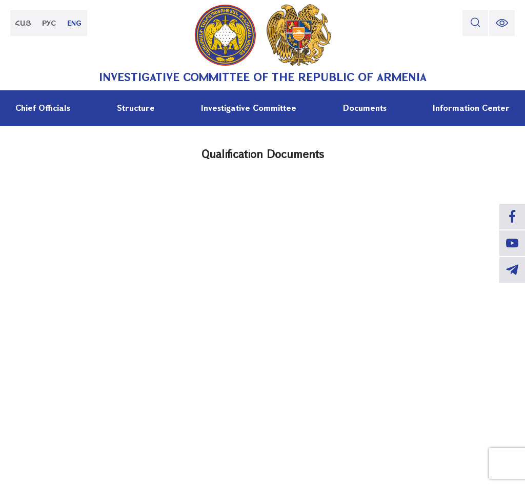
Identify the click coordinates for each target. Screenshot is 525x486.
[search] (475, 23)
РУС (49, 23)
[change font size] (502, 23)
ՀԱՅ (23, 23)
